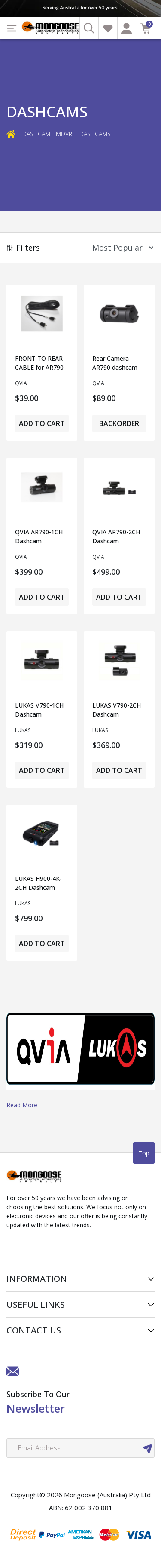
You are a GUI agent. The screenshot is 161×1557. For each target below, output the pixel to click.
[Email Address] (80, 1448)
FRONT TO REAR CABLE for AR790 (39, 362)
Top (143, 1153)
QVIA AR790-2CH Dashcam (116, 536)
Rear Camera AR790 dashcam (114, 362)
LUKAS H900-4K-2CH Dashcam (38, 883)
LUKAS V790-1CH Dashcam (39, 709)
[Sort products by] (120, 248)
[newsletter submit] (148, 1448)
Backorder (119, 423)
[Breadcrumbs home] (10, 133)
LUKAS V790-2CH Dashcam (116, 709)
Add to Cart (42, 423)
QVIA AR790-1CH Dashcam (39, 536)
